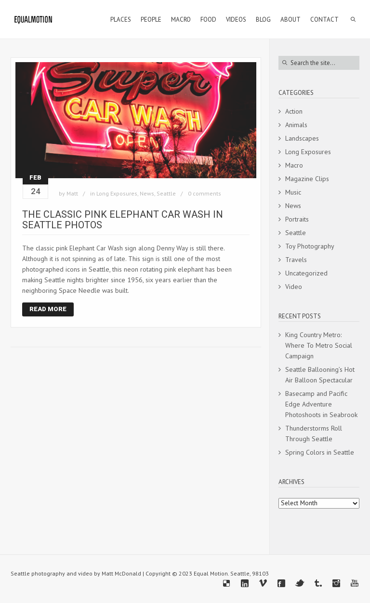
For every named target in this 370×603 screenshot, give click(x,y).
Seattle (166, 193)
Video (293, 286)
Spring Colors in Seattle (319, 452)
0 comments (204, 193)
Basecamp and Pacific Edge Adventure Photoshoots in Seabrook (321, 404)
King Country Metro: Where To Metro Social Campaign (318, 345)
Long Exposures (116, 193)
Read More (47, 309)
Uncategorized (306, 273)
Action (294, 111)
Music (293, 192)
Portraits (297, 219)
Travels (296, 259)
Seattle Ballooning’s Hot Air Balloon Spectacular (320, 374)
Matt (72, 193)
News (147, 193)
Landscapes (302, 138)
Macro (294, 165)
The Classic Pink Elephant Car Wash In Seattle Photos (122, 220)
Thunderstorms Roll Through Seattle (313, 433)
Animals (296, 124)
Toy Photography (309, 246)
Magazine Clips (307, 178)
